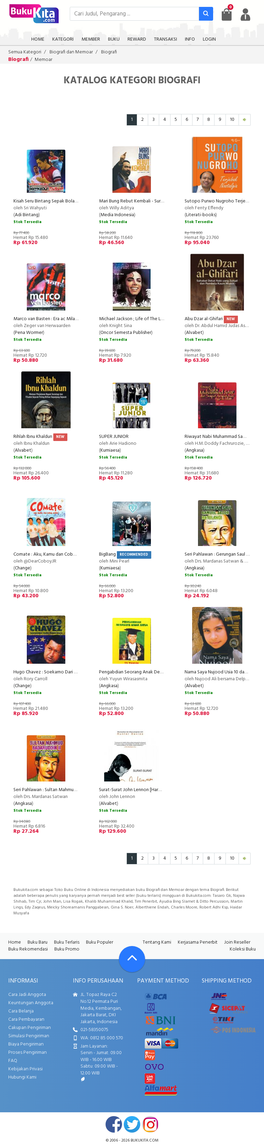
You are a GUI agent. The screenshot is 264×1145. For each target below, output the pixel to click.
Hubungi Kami (22, 1077)
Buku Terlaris (66, 942)
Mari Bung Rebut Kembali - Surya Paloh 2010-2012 (149, 201)
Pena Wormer (29, 333)
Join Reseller (237, 942)
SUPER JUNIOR (114, 437)
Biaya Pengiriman (26, 1044)
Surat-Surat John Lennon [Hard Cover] (137, 790)
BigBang (107, 554)
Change (22, 568)
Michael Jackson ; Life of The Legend (136, 319)
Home (14, 942)
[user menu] (245, 14)
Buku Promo (66, 949)
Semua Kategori (24, 52)
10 (232, 120)
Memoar (43, 60)
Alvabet (194, 333)
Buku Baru (37, 942)
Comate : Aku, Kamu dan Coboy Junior (52, 554)
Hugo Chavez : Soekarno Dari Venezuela (54, 672)
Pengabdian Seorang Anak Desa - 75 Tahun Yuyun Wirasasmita (161, 672)
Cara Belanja (21, 1011)
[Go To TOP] (132, 959)
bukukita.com (144, 1140)
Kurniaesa (110, 450)
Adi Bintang (26, 215)
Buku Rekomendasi (28, 949)
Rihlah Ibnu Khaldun (32, 437)
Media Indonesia (117, 215)
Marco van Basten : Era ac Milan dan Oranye (57, 319)
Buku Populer (99, 942)
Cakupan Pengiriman (29, 1028)
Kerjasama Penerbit (198, 942)
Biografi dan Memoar (71, 52)
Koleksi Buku (243, 949)
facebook (113, 1124)
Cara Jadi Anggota (27, 995)
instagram (150, 1124)
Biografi (109, 52)
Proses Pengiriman (27, 1053)
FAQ (12, 1061)
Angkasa (194, 450)
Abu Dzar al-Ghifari (204, 319)
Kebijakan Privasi (25, 1069)
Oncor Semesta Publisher (125, 333)
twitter (132, 1124)
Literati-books (201, 215)
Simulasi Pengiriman (28, 1036)
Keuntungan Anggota (30, 1003)
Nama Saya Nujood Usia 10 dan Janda (222, 672)
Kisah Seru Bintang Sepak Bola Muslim (51, 201)
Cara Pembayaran (26, 1019)
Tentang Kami (157, 942)
